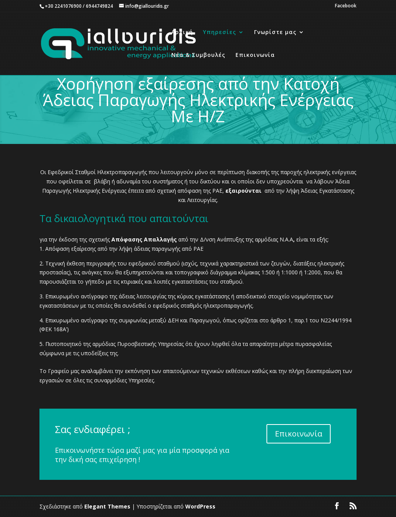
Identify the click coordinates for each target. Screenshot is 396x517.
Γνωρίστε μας (275, 32)
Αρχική (182, 32)
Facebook (346, 6)
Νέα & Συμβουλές (198, 55)
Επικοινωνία (255, 55)
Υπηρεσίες (219, 32)
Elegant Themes (107, 506)
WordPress (200, 506)
